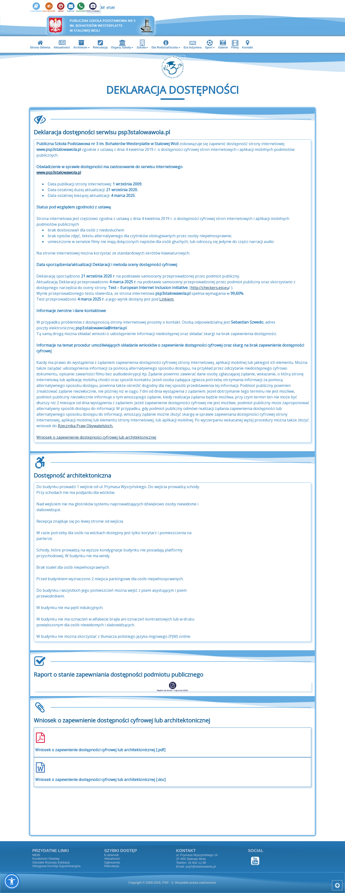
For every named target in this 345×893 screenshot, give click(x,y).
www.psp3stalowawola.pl (58, 176)
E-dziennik (111, 855)
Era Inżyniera (193, 44)
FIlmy (235, 44)
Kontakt (247, 44)
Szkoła (142, 44)
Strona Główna (40, 44)
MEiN (36, 855)
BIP (103, 7)
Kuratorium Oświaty (45, 858)
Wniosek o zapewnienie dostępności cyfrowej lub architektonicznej (96, 441)
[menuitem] (40, 44)
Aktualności (62, 44)
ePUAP (110, 7)
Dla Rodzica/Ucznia (165, 44)
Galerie (223, 44)
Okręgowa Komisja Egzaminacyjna (56, 866)
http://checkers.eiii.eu (210, 291)
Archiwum (81, 44)
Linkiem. (166, 303)
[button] (12, 881)
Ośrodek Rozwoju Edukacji (50, 862)
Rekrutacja (100, 44)
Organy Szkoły (122, 44)
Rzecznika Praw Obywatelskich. (85, 429)
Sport (210, 44)
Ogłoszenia (112, 862)
